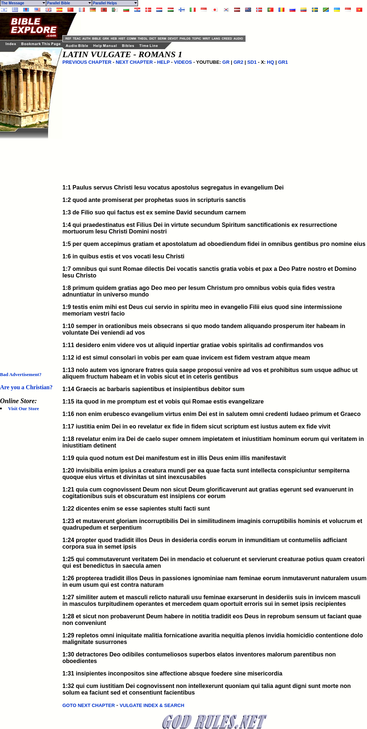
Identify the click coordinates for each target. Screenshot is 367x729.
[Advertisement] (29, 248)
